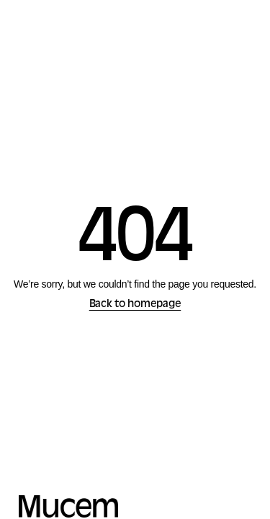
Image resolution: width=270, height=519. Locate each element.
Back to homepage (135, 304)
